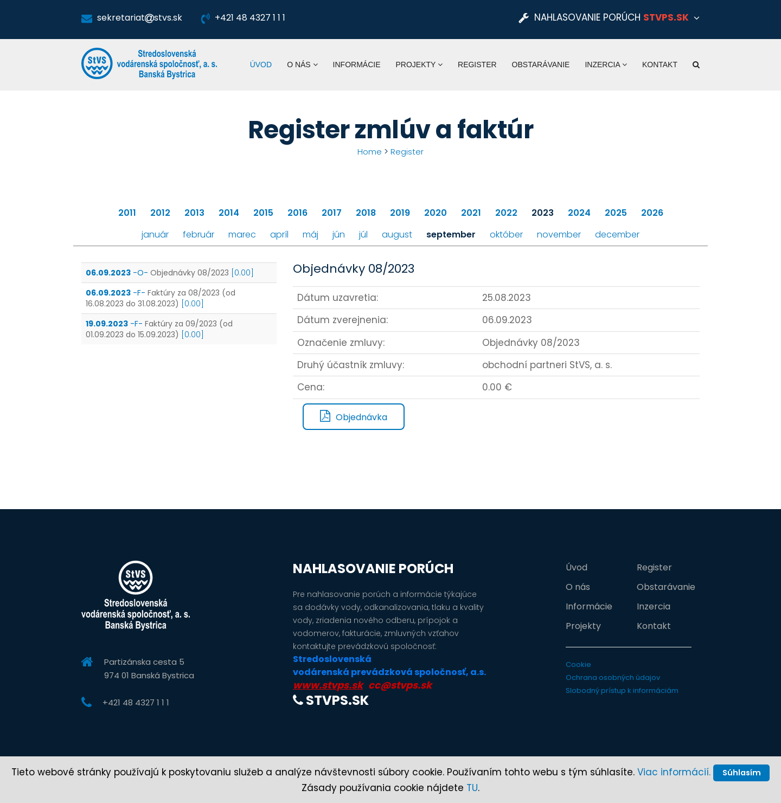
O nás (302, 64)
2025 (616, 212)
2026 (652, 212)
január (155, 234)
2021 (471, 212)
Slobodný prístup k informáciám (622, 690)
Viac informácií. (703, 751)
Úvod (261, 64)
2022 (506, 212)
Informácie (357, 64)
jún (338, 234)
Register (477, 64)
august (397, 234)
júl (363, 234)
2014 (229, 212)
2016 (297, 212)
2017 (332, 212)
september (451, 234)
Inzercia (605, 64)
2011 (127, 212)
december (617, 234)
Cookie (578, 664)
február (198, 234)
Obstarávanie (541, 64)
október (506, 234)
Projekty (419, 64)
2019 (400, 212)
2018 (366, 212)
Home (369, 151)
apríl (279, 234)
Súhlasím (390, 769)
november (559, 234)
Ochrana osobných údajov (613, 677)
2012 (160, 212)
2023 (543, 212)
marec (242, 234)
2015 (263, 212)
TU (472, 787)
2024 (579, 212)
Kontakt (659, 64)
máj (310, 234)
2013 (194, 212)
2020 (435, 212)
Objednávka (353, 416)
